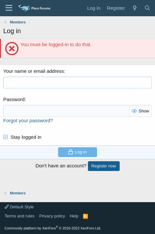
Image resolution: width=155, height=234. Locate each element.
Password (14, 99)
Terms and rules (19, 216)
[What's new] (134, 8)
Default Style (19, 206)
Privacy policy (52, 216)
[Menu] (9, 8)
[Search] (147, 8)
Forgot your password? (28, 120)
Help (74, 216)
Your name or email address (33, 71)
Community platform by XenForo (53, 228)
